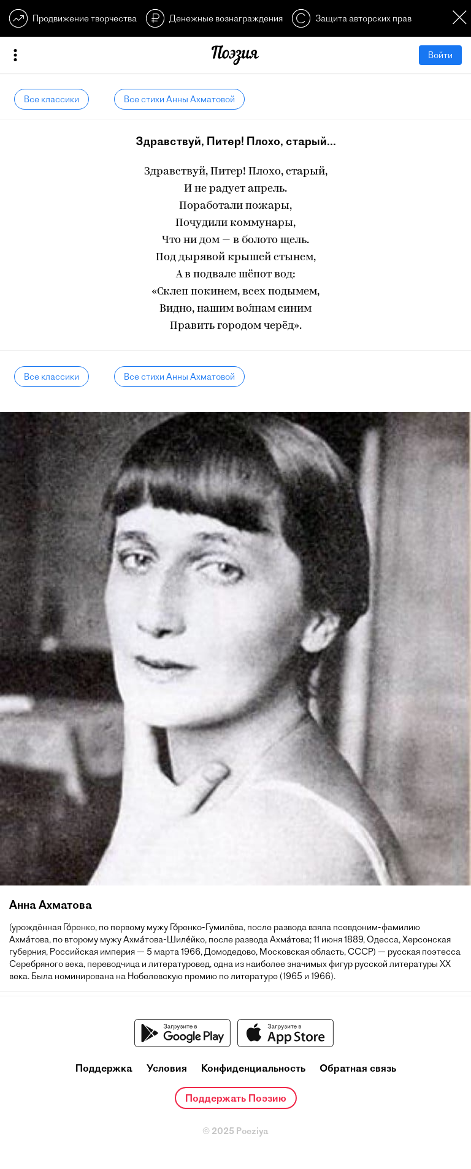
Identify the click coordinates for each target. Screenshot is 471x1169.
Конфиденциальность (253, 1068)
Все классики (51, 99)
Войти (440, 55)
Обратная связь (358, 1068)
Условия (167, 1068)
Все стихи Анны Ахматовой (179, 99)
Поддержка (103, 1068)
